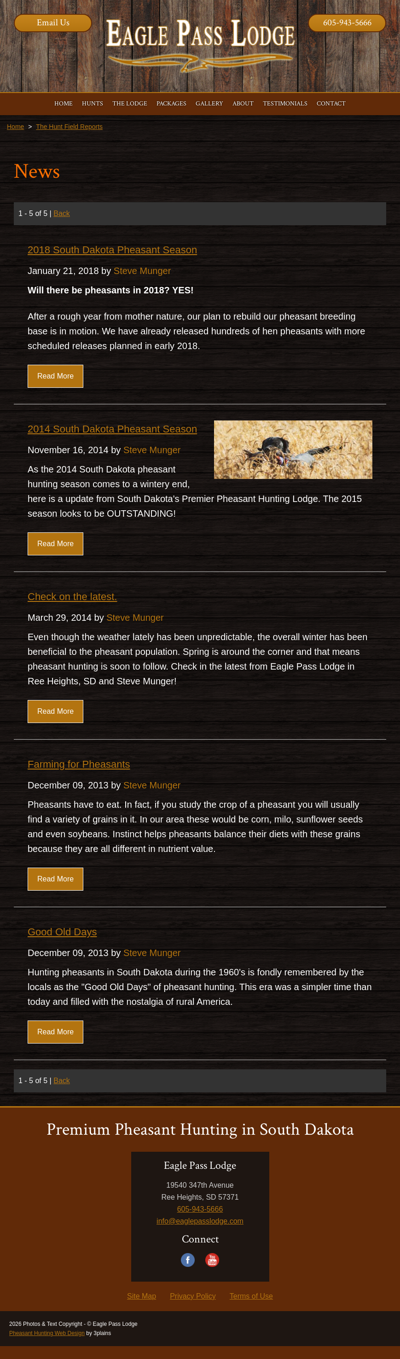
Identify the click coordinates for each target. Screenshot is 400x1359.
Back (61, 213)
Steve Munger (142, 271)
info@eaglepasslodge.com (200, 1221)
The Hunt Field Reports (69, 126)
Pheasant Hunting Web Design (47, 1333)
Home (15, 126)
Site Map (141, 1296)
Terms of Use (251, 1296)
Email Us (53, 23)
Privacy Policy (193, 1296)
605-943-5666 (347, 23)
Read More (55, 376)
